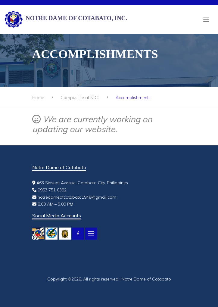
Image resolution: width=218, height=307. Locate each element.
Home (38, 97)
